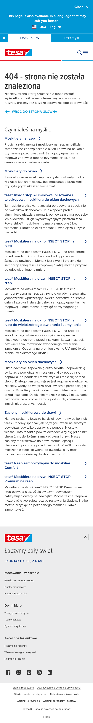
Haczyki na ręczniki (15, 645)
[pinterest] (29, 673)
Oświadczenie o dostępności (30, 694)
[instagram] (18, 673)
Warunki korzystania (28, 700)
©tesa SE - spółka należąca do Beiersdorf (46, 708)
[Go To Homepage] (4, 38)
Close (81, 7)
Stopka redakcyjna (23, 687)
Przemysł (71, 38)
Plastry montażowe (15, 586)
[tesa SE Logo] (18, 53)
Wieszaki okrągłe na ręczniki (20, 652)
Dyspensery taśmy (15, 626)
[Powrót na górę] (86, 537)
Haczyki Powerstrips (16, 593)
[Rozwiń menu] (86, 53)
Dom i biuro (29, 38)
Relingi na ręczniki (14, 658)
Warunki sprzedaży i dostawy (59, 700)
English (55, 27)
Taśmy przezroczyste (16, 613)
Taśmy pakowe (12, 619)
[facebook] (8, 673)
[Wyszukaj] (80, 53)
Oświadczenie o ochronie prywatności (59, 687)
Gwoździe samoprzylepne (19, 580)
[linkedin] (50, 673)
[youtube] (39, 673)
